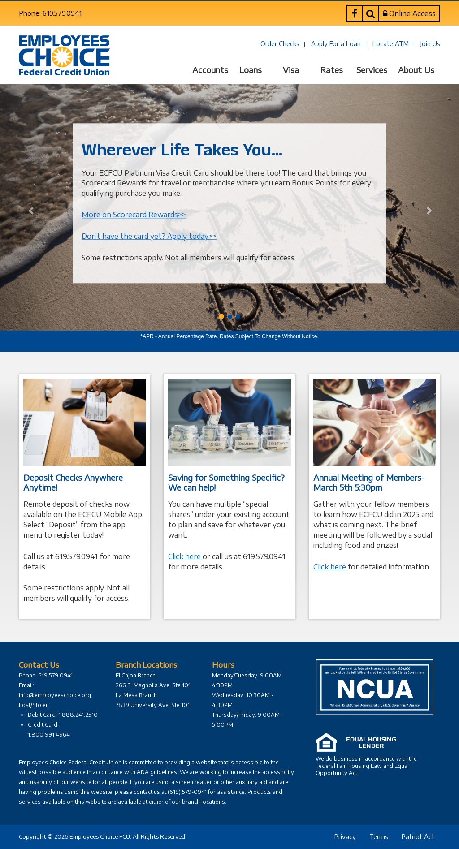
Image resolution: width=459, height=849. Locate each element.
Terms (378, 836)
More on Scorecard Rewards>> (134, 214)
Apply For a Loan (336, 43)
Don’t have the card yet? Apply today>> (149, 236)
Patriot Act (418, 836)
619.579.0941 (264, 556)
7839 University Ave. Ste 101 (153, 705)
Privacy (345, 836)
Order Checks (279, 43)
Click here (185, 556)
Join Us (430, 43)
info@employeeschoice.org (55, 695)
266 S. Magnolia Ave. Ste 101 (153, 685)
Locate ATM (390, 43)
